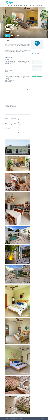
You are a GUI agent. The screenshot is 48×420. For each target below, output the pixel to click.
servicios (21, 5)
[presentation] (38, 73)
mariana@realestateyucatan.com (37, 52)
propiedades (10, 5)
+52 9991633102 (36, 53)
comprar (15, 5)
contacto (38, 5)
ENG (41, 5)
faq (18, 5)
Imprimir (27, 39)
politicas (25, 5)
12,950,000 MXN (7, 35)
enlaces (33, 5)
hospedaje (30, 5)
